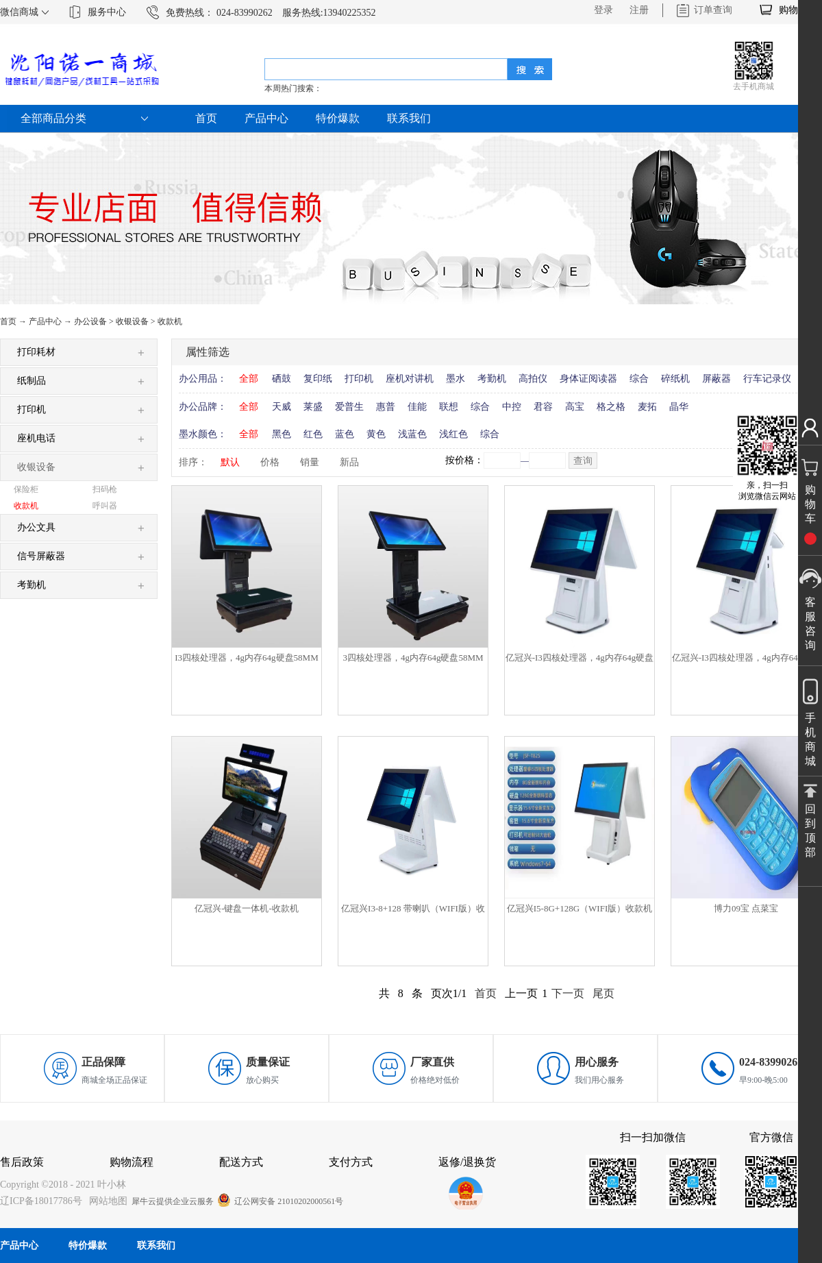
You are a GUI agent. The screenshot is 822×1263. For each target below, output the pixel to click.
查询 (583, 461)
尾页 (603, 993)
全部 (248, 378)
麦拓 (647, 407)
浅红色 (453, 434)
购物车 (793, 10)
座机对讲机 (410, 378)
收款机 (170, 321)
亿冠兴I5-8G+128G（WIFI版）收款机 (579, 908)
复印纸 (317, 378)
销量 (309, 462)
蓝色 (344, 434)
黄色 (376, 434)
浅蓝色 (412, 434)
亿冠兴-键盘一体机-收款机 (247, 908)
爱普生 (349, 407)
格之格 (611, 407)
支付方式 (351, 1162)
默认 (230, 462)
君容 (543, 407)
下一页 (567, 993)
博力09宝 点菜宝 (746, 908)
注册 (639, 10)
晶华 (678, 407)
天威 (281, 407)
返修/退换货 (467, 1162)
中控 (511, 407)
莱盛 (313, 407)
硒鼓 (281, 378)
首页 (206, 118)
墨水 (455, 378)
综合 (639, 378)
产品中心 (45, 321)
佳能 (417, 407)
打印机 (359, 378)
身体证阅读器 (588, 378)
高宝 (574, 407)
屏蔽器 (716, 378)
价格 (269, 462)
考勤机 (491, 378)
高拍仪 (533, 378)
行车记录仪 (767, 378)
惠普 (385, 407)
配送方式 (241, 1162)
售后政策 (22, 1162)
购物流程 (131, 1162)
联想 (448, 407)
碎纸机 (675, 378)
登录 (603, 10)
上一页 (521, 993)
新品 (349, 462)
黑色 (281, 434)
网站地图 (105, 1201)
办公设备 (90, 321)
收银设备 (132, 321)
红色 (313, 434)
